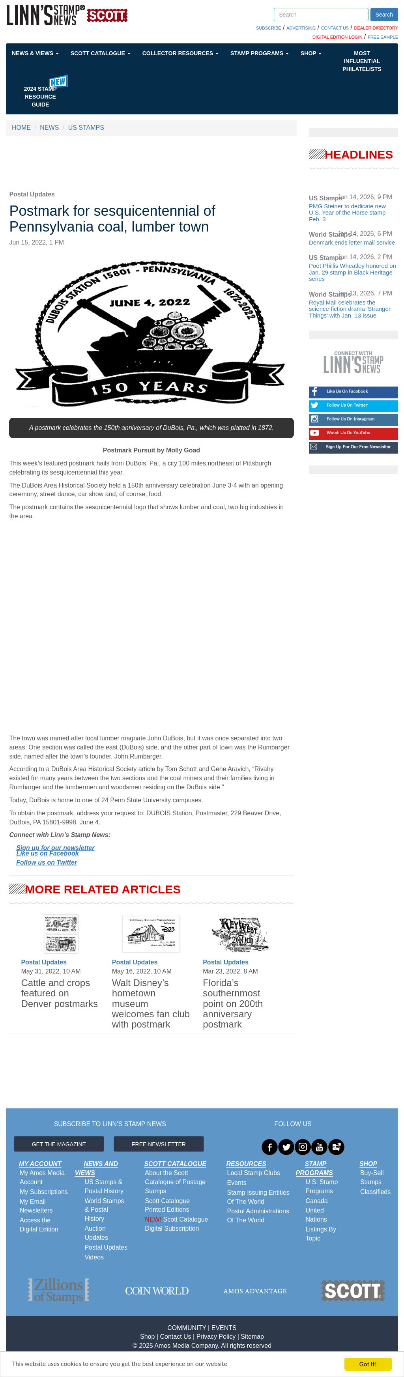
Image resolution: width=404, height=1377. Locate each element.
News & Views (35, 53)
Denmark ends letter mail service (352, 242)
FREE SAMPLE (383, 37)
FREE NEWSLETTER (159, 1144)
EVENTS (224, 1328)
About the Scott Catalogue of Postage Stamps (175, 1182)
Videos (94, 1257)
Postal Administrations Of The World (258, 1216)
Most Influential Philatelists (362, 61)
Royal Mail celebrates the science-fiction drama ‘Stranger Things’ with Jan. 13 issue (350, 309)
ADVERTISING (301, 28)
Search (384, 14)
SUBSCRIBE (268, 28)
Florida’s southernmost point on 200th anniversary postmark (233, 1003)
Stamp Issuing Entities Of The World (258, 1197)
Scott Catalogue (101, 53)
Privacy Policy (216, 1336)
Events (236, 1182)
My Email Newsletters (36, 1206)
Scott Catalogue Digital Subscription (176, 1224)
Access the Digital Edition (39, 1225)
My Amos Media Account (42, 1177)
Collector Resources (180, 53)
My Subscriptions (44, 1191)
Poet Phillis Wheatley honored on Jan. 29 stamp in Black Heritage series (352, 272)
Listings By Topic (321, 1234)
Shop (311, 53)
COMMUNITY (186, 1328)
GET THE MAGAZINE (59, 1144)
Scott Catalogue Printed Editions (167, 1205)
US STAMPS (86, 127)
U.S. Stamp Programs (322, 1186)
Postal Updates (44, 962)
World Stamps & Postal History (104, 1210)
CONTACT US (335, 28)
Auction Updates (96, 1233)
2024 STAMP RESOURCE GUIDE (40, 97)
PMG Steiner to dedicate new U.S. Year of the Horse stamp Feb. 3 (347, 212)
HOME (21, 127)
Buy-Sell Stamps (372, 1177)
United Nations (316, 1215)
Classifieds (375, 1191)
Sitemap (252, 1336)
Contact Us (175, 1336)
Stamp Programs (259, 53)
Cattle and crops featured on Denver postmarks (59, 993)
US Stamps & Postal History (103, 1186)
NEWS (49, 127)
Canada (317, 1201)
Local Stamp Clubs (253, 1173)
